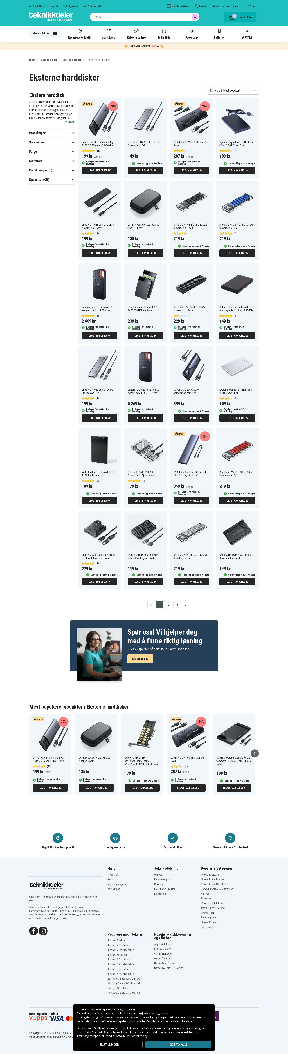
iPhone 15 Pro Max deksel (121, 973)
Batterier (219, 33)
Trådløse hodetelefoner (213, 908)
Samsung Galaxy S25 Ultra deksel (125, 978)
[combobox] (144, 17)
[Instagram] (43, 931)
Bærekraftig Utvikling (164, 888)
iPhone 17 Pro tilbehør (212, 879)
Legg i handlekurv (100, 170)
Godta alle (178, 1044)
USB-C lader (207, 927)
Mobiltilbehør (108, 33)
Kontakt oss (114, 888)
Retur (110, 879)
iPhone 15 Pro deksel (119, 969)
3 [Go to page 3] (177, 604)
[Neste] (255, 753)
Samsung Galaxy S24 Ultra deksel (125, 992)
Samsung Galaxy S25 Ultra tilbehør (218, 888)
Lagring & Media (71, 59)
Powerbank (191, 33)
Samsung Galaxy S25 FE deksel (124, 983)
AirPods (205, 893)
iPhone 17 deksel (116, 940)
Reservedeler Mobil (79, 33)
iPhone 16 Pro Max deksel (121, 964)
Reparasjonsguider (117, 884)
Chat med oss (140, 658)
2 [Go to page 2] (168, 604)
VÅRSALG (247, 33)
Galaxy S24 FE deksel (118, 988)
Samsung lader (209, 917)
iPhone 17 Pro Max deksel (121, 950)
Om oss (158, 874)
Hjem (32, 59)
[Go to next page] (185, 604)
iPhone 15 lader (209, 922)
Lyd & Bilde (164, 33)
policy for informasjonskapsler (108, 1021)
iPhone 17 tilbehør (210, 874)
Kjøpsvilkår (113, 874)
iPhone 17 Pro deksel (119, 945)
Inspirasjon (160, 893)
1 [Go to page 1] (160, 604)
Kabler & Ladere (136, 33)
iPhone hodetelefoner (212, 903)
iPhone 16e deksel (117, 954)
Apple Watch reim (163, 944)
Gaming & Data (48, 59)
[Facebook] (33, 931)
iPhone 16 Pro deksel (119, 959)
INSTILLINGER (109, 1044)
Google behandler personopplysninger (169, 1021)
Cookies (158, 884)
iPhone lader (207, 912)
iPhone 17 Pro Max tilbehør (215, 884)
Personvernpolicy (163, 879)
